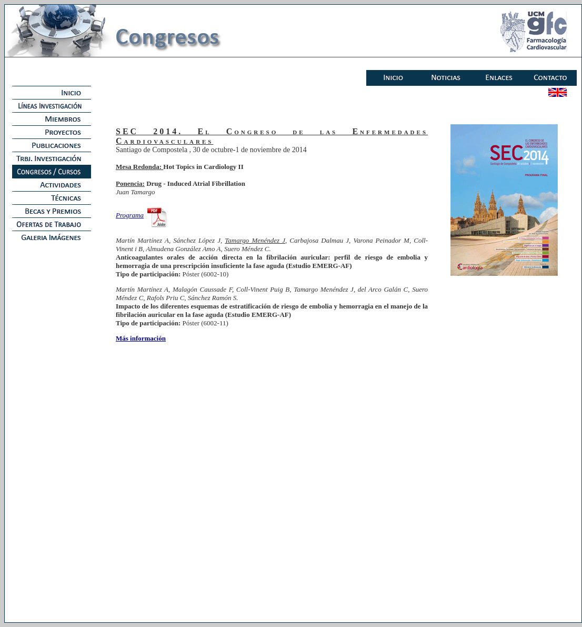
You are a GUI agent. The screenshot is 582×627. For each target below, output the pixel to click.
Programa (130, 215)
